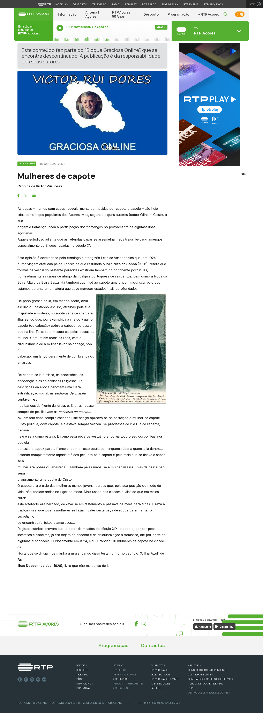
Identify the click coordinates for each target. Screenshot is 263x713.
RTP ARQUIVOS (84, 683)
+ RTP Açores (208, 14)
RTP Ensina (83, 688)
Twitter (26, 679)
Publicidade (114, 703)
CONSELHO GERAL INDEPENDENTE (207, 670)
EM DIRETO (119, 670)
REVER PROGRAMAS (124, 674)
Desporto (151, 14)
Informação (67, 14)
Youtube (38, 679)
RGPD (191, 688)
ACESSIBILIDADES (160, 683)
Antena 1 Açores (92, 14)
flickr (44, 679)
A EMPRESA (194, 665)
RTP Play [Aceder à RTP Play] (131, 4)
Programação (178, 14)
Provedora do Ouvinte (165, 679)
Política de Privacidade (32, 703)
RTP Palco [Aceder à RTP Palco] (149, 4)
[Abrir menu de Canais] (210, 31)
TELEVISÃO (82, 674)
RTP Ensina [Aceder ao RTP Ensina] (190, 4)
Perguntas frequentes (128, 683)
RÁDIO (79, 679)
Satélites (156, 688)
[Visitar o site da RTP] (44, 4)
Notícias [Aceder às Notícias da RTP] (61, 4)
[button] (226, 14)
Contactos (153, 645)
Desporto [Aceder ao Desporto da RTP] (80, 4)
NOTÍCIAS (81, 665)
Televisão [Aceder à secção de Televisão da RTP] (99, 4)
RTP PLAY (118, 665)
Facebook (19, 679)
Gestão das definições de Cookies (209, 692)
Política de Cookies (63, 703)
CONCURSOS (120, 679)
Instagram (32, 679)
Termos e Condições (91, 703)
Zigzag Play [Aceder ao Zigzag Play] (170, 4)
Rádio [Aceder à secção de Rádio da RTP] (116, 4)
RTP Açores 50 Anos (121, 14)
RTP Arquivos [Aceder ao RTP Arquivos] (213, 4)
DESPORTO (82, 670)
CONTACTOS (158, 665)
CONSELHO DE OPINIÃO (201, 674)
